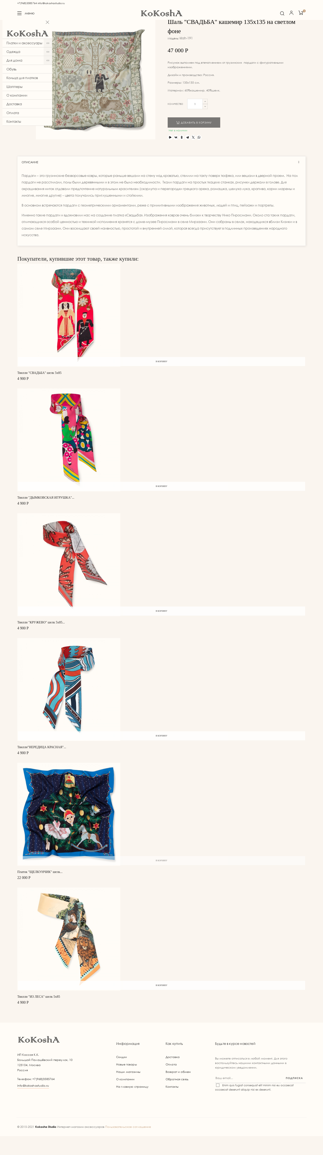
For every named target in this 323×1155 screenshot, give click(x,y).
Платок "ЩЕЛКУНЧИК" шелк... (39, 890)
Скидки (121, 1076)
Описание (30, 181)
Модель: (173, 57)
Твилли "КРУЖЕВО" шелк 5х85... (41, 641)
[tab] (161, 181)
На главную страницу (132, 1105)
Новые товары (126, 1083)
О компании (125, 1098)
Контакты (172, 1105)
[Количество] (195, 123)
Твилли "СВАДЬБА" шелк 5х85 (39, 391)
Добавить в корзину (194, 141)
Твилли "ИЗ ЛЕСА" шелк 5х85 (38, 1015)
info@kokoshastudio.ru (51, 3)
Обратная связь (177, 1098)
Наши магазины (128, 1090)
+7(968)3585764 (27, 3)
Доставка (173, 1076)
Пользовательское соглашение (128, 1145)
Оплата (171, 1083)
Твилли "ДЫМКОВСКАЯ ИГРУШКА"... (45, 516)
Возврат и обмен (178, 1090)
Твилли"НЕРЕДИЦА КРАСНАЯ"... (41, 766)
